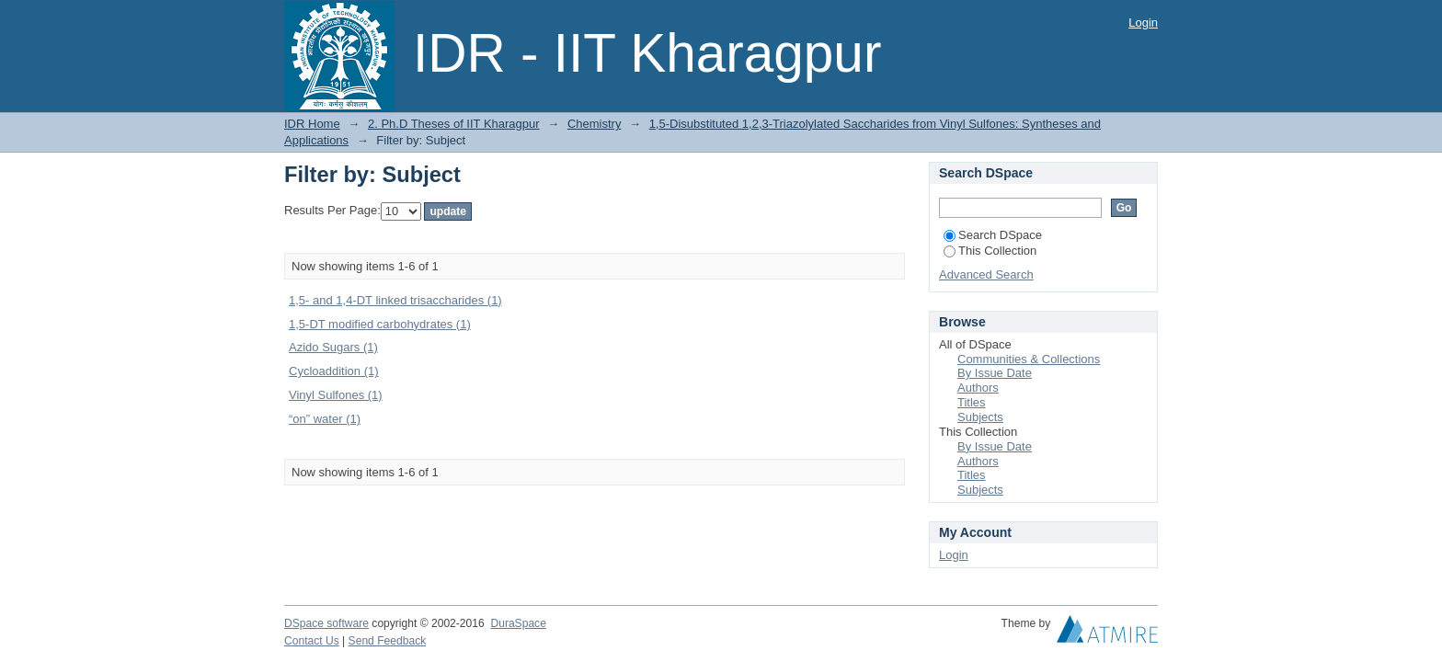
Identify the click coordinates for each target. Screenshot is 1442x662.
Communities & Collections (1028, 359)
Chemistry (594, 124)
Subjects (980, 417)
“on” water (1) (324, 419)
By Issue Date (994, 373)
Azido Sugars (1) (333, 347)
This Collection (990, 250)
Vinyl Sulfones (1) (336, 395)
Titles (971, 402)
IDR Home (312, 124)
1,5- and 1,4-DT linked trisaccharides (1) (395, 300)
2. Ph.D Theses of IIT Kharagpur (454, 124)
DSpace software (326, 623)
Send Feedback (388, 640)
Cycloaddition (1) (334, 371)
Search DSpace (993, 235)
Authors (978, 387)
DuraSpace (517, 623)
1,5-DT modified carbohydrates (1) (380, 324)
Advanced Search (986, 274)
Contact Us (311, 640)
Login (1143, 22)
